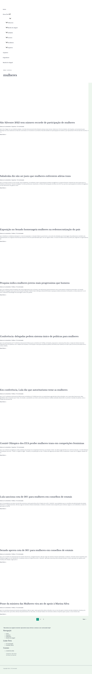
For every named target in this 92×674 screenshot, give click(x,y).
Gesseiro (9, 37)
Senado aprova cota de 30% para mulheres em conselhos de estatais (36, 550)
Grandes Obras (10, 645)
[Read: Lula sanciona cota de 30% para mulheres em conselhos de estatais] (36, 493)
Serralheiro (10, 42)
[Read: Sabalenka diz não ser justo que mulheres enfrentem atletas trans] (36, 172)
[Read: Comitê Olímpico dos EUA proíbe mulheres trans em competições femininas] (36, 439)
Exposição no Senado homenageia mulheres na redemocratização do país (40, 229)
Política (13, 233)
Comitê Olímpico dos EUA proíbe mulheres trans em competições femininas (42, 443)
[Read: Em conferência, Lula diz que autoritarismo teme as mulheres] (36, 386)
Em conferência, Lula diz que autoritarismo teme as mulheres (33, 390)
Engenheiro (6, 57)
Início (4, 9)
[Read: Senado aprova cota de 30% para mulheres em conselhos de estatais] (36, 546)
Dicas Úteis (7, 14)
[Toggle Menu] (10, 18)
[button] (10, 14)
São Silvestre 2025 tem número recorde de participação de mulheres (37, 122)
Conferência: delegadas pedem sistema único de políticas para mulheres (39, 336)
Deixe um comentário (5, 126)
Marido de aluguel (12, 27)
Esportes (14, 126)
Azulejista (9, 32)
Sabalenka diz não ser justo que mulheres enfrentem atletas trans (35, 176)
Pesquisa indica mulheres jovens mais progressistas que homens (35, 283)
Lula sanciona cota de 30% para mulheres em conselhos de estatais (36, 496)
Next (85, 619)
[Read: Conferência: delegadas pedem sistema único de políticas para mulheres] (36, 332)
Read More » (3, 134)
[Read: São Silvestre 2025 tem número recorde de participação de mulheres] (36, 118)
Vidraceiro (9, 22)
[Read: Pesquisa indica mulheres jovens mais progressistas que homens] (36, 279)
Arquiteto (9, 47)
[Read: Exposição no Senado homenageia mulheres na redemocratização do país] (36, 225)
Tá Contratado (9, 643)
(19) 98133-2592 (10, 651)
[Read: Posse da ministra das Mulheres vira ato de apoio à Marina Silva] (36, 600)
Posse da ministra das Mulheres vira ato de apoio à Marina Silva (34, 603)
